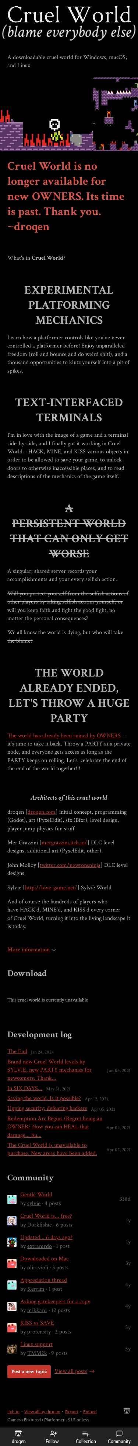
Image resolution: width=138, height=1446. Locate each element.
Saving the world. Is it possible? (44, 1098)
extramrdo (39, 1246)
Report (71, 1411)
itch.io (13, 1411)
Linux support (36, 1344)
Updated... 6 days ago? (46, 1237)
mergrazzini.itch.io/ (64, 843)
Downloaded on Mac (44, 1259)
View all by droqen (42, 1411)
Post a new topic (29, 1371)
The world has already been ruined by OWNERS (64, 736)
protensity (39, 1332)
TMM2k (37, 1353)
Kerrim (36, 1289)
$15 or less (78, 1419)
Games (14, 1419)
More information (31, 950)
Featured (32, 1419)
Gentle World (36, 1194)
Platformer (54, 1419)
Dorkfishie (39, 1225)
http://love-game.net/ (51, 888)
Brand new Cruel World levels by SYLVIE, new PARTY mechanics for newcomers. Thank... (49, 1070)
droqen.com (42, 812)
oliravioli (37, 1268)
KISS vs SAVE (37, 1323)
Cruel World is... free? (46, 1216)
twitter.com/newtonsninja (70, 865)
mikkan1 (37, 1310)
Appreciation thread (43, 1280)
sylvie (33, 1203)
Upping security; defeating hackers (47, 1108)
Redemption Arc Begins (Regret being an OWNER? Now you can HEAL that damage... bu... (54, 1127)
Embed (90, 1411)
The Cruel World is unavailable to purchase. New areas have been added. (52, 1149)
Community (119, 1437)
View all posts (70, 1371)
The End (17, 1051)
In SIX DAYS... (24, 1088)
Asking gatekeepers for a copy (55, 1301)
